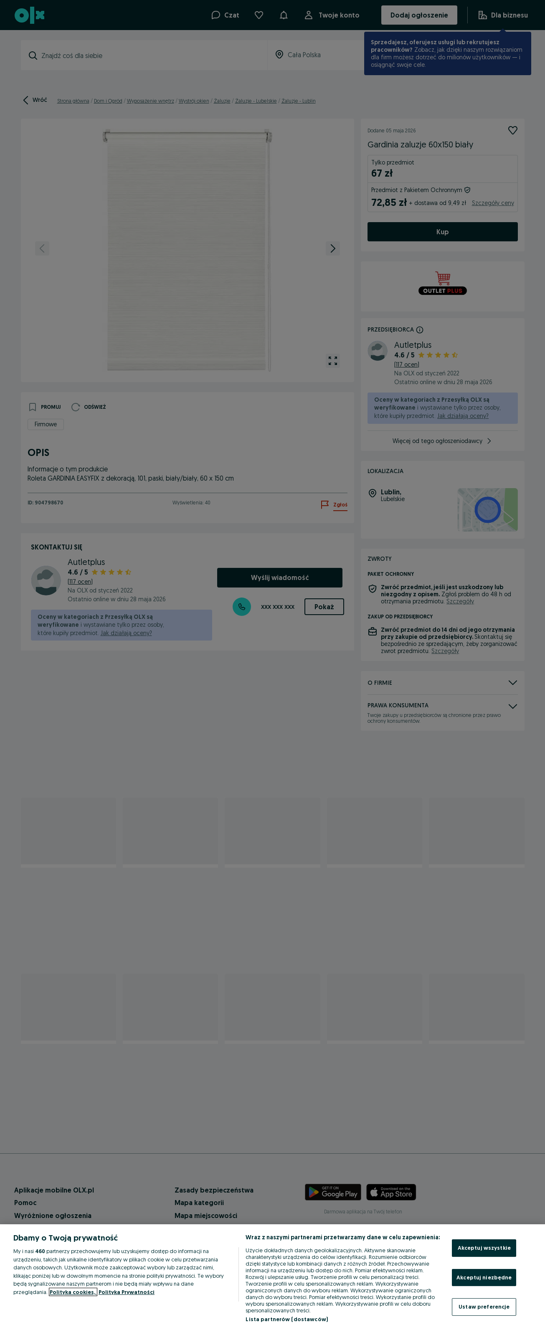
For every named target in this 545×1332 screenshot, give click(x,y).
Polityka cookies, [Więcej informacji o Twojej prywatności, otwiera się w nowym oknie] (73, 1292)
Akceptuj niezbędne (484, 1277)
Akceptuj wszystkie (484, 1247)
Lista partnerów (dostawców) (287, 1319)
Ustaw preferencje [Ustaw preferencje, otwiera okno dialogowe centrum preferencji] (484, 1306)
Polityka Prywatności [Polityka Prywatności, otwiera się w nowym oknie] (127, 1292)
